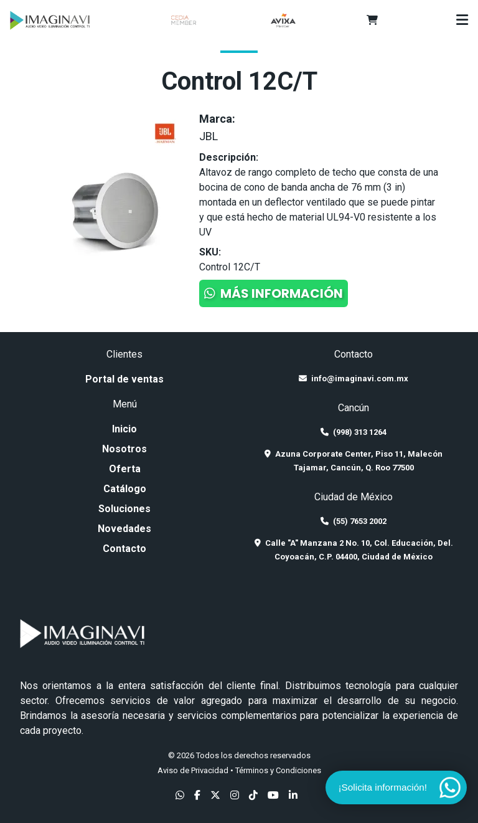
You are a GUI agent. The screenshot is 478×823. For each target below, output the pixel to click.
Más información (273, 293)
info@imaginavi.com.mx (353, 378)
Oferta (125, 469)
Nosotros (124, 449)
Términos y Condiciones (278, 770)
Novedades (124, 529)
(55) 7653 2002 (354, 521)
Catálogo (124, 489)
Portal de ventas (124, 379)
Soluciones (124, 509)
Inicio (124, 429)
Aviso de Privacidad (192, 770)
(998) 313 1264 (354, 432)
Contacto (124, 548)
